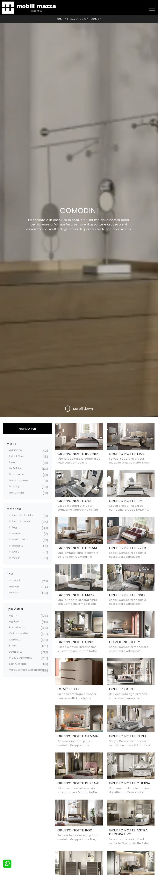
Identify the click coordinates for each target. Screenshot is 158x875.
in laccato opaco (21, 521)
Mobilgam (16, 486)
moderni (15, 592)
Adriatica (15, 450)
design (14, 586)
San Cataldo (18, 664)
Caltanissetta (18, 633)
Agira (13, 615)
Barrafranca (18, 627)
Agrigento (16, 621)
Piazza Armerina (21, 658)
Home (59, 19)
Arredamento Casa (76, 19)
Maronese (16, 474)
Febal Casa (17, 456)
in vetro (14, 558)
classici (14, 580)
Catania (15, 640)
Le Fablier (16, 468)
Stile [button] (10, 574)
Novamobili (17, 493)
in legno (15, 527)
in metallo (16, 546)
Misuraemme (18, 480)
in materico (17, 533)
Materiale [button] (14, 509)
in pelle (14, 552)
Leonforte (16, 652)
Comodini (96, 19)
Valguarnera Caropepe (26, 670)
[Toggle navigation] (152, 7)
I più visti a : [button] (16, 609)
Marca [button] (11, 444)
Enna (12, 645)
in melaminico (19, 539)
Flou (12, 462)
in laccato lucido (21, 515)
